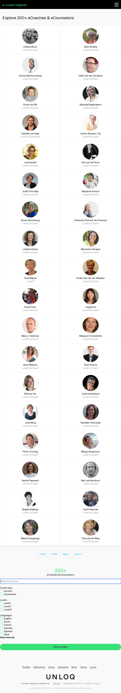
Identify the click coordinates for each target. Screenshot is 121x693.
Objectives (39, 667)
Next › (66, 554)
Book (74, 667)
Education (63, 667)
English (7, 618)
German (8, 628)
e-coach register (15, 5)
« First (42, 554)
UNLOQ (56, 683)
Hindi (6, 634)
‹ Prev (54, 554)
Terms (83, 667)
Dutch (7, 621)
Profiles (26, 667)
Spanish (8, 631)
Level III (8, 609)
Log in (93, 667)
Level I (7, 603)
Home (51, 667)
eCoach (8, 591)
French (7, 625)
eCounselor (10, 594)
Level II (7, 606)
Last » (78, 554)
